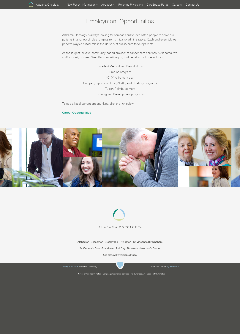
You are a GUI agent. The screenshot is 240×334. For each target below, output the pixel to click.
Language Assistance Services (116, 274)
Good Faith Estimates (156, 274)
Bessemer (97, 242)
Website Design (158, 266)
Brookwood (111, 242)
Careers (177, 5)
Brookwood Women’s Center (144, 248)
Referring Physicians (130, 5)
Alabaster (83, 242)
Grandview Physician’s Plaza (120, 255)
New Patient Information (82, 5)
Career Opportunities (76, 113)
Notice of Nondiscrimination (89, 274)
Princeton (125, 242)
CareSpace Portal (157, 5)
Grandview (108, 248)
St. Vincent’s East (89, 248)
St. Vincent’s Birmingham (147, 242)
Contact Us (192, 5)
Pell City (120, 248)
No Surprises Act (138, 274)
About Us (108, 5)
